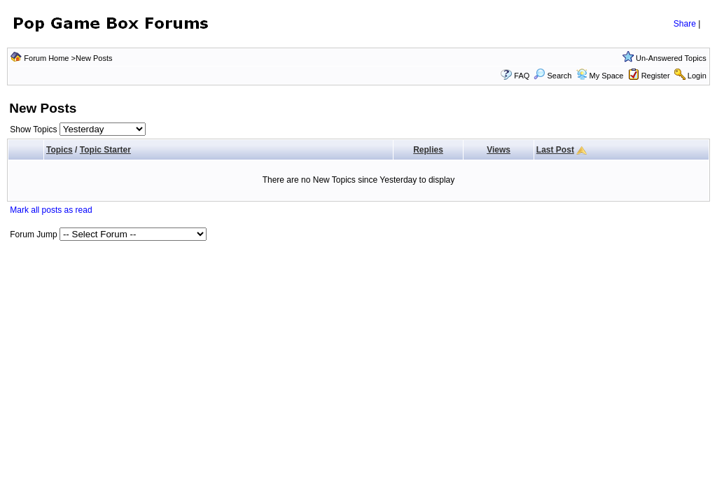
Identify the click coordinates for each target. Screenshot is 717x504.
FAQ (521, 75)
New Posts (94, 58)
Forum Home (46, 58)
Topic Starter (105, 150)
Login (697, 75)
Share (685, 24)
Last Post (555, 150)
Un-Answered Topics (671, 58)
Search (552, 75)
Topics (59, 150)
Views (498, 150)
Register (655, 75)
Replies (428, 150)
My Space (607, 75)
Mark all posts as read (51, 210)
